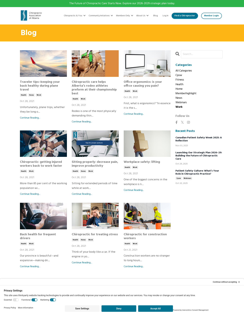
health (23, 95)
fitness (179, 80)
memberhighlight (186, 94)
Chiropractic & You (74, 16)
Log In (165, 16)
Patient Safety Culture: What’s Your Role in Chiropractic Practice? (197, 174)
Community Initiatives (101, 16)
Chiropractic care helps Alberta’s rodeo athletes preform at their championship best (94, 88)
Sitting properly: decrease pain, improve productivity (95, 164)
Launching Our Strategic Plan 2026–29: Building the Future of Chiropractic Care (198, 157)
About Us (142, 16)
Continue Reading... (30, 118)
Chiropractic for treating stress (95, 234)
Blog (155, 16)
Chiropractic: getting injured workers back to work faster (41, 164)
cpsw (178, 75)
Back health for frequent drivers (38, 236)
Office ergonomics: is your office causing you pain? (143, 84)
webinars (181, 103)
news (179, 99)
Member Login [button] (211, 15)
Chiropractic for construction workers (145, 236)
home (31, 95)
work (39, 95)
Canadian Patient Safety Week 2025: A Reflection (198, 140)
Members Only (124, 16)
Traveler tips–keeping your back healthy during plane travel (40, 86)
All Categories (184, 71)
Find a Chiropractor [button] (185, 15)
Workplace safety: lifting (142, 162)
